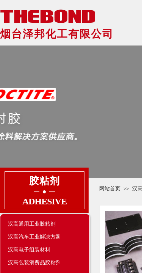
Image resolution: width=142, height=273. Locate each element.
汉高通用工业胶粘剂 (32, 224)
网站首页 (109, 188)
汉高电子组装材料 (29, 249)
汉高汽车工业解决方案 (33, 237)
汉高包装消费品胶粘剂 (33, 262)
